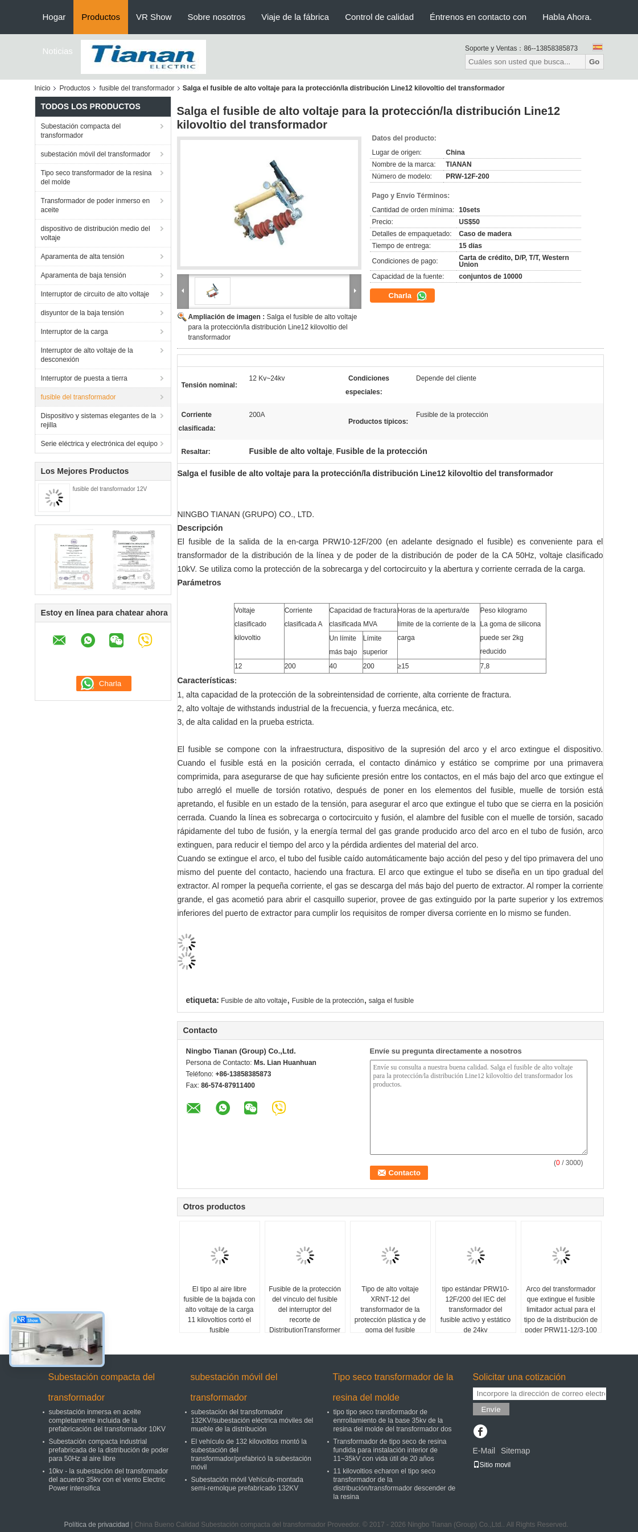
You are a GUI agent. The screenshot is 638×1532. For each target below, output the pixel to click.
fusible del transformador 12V (110, 489)
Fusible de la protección (328, 1001)
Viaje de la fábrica (295, 17)
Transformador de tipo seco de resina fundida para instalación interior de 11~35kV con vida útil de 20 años (390, 1450)
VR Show (154, 17)
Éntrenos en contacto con (478, 17)
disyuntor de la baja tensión (82, 313)
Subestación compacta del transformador (81, 130)
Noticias (58, 51)
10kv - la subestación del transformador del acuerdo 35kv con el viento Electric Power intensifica (108, 1479)
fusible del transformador (137, 88)
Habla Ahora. (567, 17)
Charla (408, 296)
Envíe (491, 1409)
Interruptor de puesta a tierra (84, 378)
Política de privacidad (96, 1525)
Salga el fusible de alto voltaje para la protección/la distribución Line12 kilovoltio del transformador (272, 327)
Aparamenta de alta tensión (83, 257)
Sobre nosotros (216, 17)
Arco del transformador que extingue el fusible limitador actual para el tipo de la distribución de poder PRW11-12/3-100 (561, 1309)
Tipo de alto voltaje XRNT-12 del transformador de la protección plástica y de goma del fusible (390, 1309)
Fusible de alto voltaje (254, 1001)
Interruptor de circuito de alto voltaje (95, 294)
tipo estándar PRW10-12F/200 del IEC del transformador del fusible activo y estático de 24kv (476, 1309)
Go (594, 61)
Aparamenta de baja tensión (83, 275)
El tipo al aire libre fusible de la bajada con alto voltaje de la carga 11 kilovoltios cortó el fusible (219, 1309)
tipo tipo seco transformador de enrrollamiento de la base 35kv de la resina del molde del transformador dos (393, 1420)
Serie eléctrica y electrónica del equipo (99, 444)
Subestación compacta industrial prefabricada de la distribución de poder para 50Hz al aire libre (109, 1450)
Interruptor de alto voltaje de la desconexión (87, 355)
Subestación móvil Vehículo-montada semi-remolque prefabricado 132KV (247, 1484)
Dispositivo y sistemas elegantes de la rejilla (99, 420)
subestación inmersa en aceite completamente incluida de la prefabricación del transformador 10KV (107, 1420)
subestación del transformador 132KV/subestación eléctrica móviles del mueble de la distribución (252, 1420)
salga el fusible (391, 1001)
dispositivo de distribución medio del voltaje (95, 233)
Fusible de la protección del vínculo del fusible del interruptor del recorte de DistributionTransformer (305, 1309)
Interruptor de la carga (74, 332)
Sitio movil (492, 1465)
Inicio (43, 88)
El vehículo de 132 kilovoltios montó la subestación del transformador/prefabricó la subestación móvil (251, 1454)
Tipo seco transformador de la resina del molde (96, 177)
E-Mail (484, 1450)
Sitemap (515, 1450)
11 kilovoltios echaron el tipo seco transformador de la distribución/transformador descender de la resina (395, 1484)
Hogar (54, 17)
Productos (100, 17)
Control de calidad (379, 17)
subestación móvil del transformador (96, 154)
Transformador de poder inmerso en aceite (95, 205)
